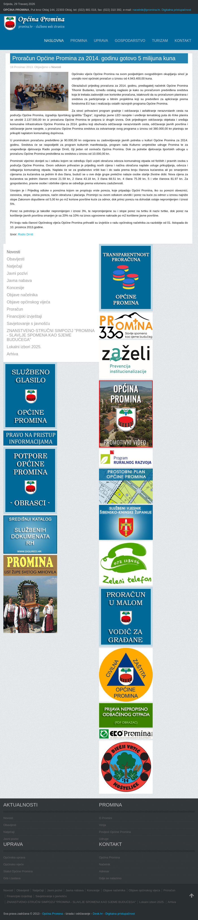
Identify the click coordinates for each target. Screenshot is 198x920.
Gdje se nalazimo (110, 878)
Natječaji (9, 832)
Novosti (56, 67)
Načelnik (104, 864)
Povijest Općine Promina (115, 832)
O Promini (105, 818)
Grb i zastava (12, 878)
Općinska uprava (14, 857)
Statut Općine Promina (18, 871)
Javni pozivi (10, 839)
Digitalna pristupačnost (176, 9)
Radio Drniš (25, 234)
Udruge (104, 839)
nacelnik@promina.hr (146, 9)
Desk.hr (98, 913)
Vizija (102, 825)
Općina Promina (109, 857)
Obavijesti (9, 825)
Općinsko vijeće (13, 864)
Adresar (104, 871)
